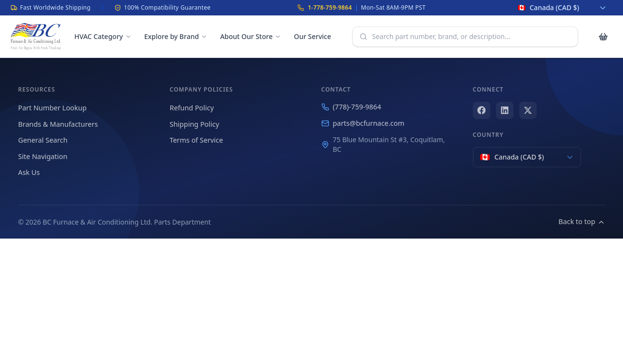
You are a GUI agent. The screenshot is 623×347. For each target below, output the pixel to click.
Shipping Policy (195, 124)
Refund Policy (192, 107)
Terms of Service (196, 140)
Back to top (581, 221)
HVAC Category (103, 36)
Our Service (312, 36)
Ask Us (29, 172)
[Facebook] (481, 110)
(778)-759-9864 (351, 106)
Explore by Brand (176, 36)
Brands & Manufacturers (58, 124)
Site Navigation (43, 156)
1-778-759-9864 (330, 7)
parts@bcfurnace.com (362, 123)
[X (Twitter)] (528, 110)
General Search (43, 140)
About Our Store (250, 36)
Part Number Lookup (52, 107)
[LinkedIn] (504, 110)
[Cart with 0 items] (603, 36)
